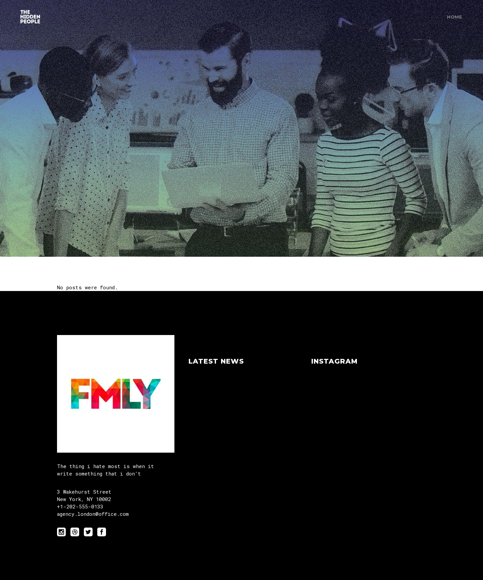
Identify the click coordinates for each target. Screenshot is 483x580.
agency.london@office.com (93, 513)
